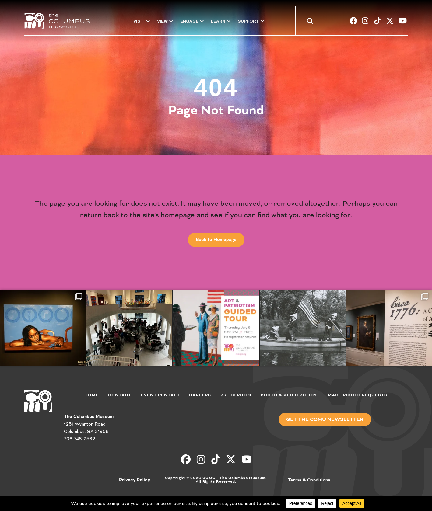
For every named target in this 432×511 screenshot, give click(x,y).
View (162, 21)
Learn (218, 21)
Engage (189, 21)
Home (91, 395)
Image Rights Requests (356, 395)
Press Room (235, 395)
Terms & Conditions (309, 480)
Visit (139, 21)
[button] (311, 22)
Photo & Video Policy (289, 395)
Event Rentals (160, 395)
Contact (119, 395)
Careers (200, 395)
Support (248, 21)
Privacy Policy (134, 480)
